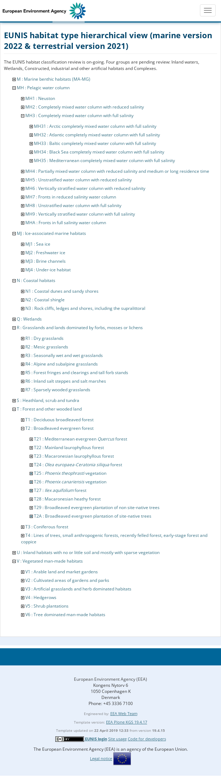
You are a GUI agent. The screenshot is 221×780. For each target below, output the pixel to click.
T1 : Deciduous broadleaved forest (59, 420)
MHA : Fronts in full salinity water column (65, 223)
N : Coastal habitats (36, 280)
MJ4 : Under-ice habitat (48, 270)
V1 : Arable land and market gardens (61, 572)
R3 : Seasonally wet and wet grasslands (64, 355)
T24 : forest (78, 465)
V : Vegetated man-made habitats (50, 561)
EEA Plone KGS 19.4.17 (126, 722)
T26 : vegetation (70, 482)
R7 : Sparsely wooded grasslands (57, 390)
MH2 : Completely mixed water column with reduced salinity (84, 107)
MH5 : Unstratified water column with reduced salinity (78, 180)
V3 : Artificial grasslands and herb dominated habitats (78, 589)
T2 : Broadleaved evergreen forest (59, 428)
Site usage (117, 738)
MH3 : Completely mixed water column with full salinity (79, 115)
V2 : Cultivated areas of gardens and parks (67, 580)
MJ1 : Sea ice (37, 244)
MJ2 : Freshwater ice (45, 253)
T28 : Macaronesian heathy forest (67, 499)
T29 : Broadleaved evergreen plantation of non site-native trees (97, 507)
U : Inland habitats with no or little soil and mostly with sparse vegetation (88, 552)
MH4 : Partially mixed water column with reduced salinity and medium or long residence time (117, 171)
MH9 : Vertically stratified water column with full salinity (80, 214)
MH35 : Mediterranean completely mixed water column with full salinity (104, 160)
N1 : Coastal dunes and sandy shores (62, 291)
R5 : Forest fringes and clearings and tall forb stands (76, 372)
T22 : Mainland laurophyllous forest (69, 447)
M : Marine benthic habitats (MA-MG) (53, 79)
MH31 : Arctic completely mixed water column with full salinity (95, 126)
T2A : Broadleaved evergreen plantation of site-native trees (92, 516)
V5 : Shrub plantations (47, 606)
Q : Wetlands (29, 319)
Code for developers (147, 738)
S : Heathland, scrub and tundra (48, 400)
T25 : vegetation (70, 473)
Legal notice (101, 758)
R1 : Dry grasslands (44, 338)
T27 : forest (60, 490)
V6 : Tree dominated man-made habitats (65, 615)
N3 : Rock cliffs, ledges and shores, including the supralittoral (85, 308)
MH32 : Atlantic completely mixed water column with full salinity (97, 135)
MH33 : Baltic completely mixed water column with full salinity (95, 143)
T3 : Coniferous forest (46, 527)
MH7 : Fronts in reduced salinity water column (70, 197)
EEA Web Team (123, 713)
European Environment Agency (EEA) (110, 679)
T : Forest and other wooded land (49, 409)
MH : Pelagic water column (43, 88)
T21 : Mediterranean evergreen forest (80, 439)
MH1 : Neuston (40, 98)
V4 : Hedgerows (40, 597)
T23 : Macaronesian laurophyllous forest (74, 456)
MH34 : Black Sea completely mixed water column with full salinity (99, 152)
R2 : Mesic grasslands (46, 347)
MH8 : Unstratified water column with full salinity (73, 205)
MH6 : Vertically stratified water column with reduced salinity (85, 188)
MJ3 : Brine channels (45, 261)
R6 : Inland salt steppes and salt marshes (65, 381)
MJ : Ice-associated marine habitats (51, 233)
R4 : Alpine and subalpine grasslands (61, 364)
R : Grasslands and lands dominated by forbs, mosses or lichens (80, 327)
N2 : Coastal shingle (45, 300)
